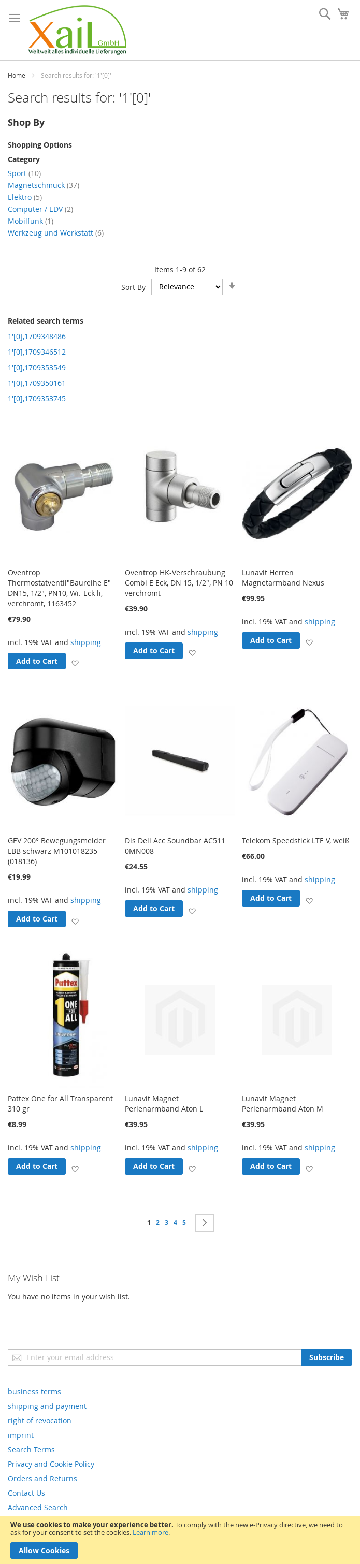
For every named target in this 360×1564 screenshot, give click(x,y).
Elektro (25, 197)
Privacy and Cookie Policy (51, 1464)
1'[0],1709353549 (37, 367)
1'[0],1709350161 (37, 383)
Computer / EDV (40, 209)
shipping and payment (47, 1406)
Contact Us (26, 1493)
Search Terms (31, 1449)
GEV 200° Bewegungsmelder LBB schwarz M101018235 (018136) (57, 851)
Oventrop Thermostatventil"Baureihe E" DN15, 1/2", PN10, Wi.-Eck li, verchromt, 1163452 (59, 587)
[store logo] (77, 30)
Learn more (150, 1532)
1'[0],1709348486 (37, 336)
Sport (24, 173)
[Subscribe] (326, 1357)
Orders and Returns (42, 1478)
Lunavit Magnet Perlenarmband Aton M (282, 1103)
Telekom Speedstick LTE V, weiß (296, 840)
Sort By (133, 286)
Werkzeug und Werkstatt (56, 233)
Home (16, 75)
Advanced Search (38, 1507)
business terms (34, 1391)
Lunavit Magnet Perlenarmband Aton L (164, 1103)
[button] (75, 663)
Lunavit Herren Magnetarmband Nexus (283, 577)
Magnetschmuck (43, 185)
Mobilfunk (30, 221)
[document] (180, 1540)
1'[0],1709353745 (37, 398)
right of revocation (39, 1420)
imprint (21, 1435)
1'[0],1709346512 (37, 352)
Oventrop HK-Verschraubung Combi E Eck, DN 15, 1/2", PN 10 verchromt (179, 582)
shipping (85, 642)
